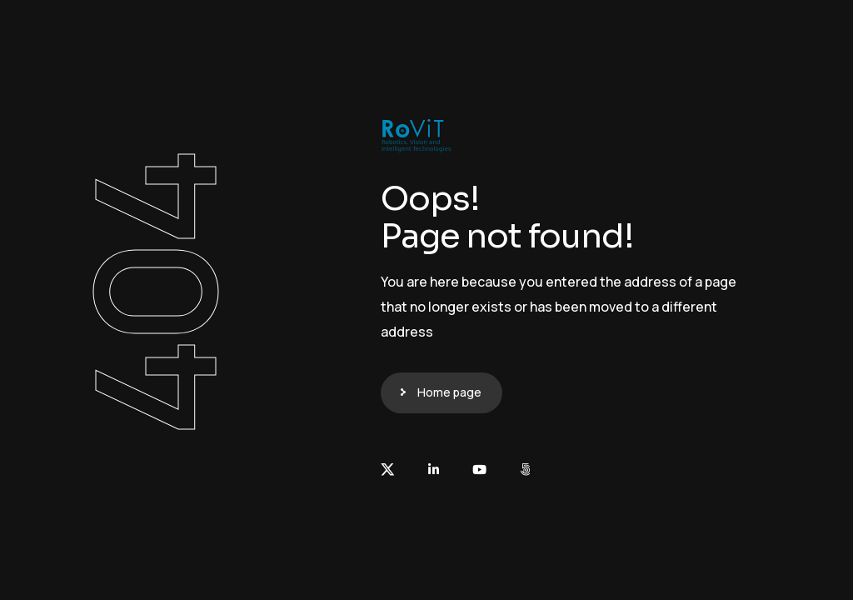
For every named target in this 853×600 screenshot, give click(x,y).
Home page (449, 392)
